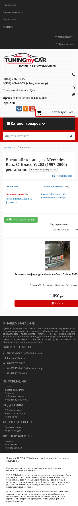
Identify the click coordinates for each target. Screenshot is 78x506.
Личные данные (13, 448)
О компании (9, 5)
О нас (8, 386)
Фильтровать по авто (21, 219)
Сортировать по (59, 224)
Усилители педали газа (55, 186)
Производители (13, 427)
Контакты (8, 26)
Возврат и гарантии (15, 413)
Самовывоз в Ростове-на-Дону (19, 90)
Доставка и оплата (12, 12)
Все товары (12, 186)
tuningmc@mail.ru (16, 358)
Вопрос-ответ (10, 19)
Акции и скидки (13, 430)
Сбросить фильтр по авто (43, 169)
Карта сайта (11, 417)
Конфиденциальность (16, 400)
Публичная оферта (14, 396)
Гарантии (9, 393)
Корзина (9, 441)
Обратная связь (13, 410)
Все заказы (11, 444)
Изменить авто (62, 175)
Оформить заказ (65, 44)
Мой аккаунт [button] (64, 36)
